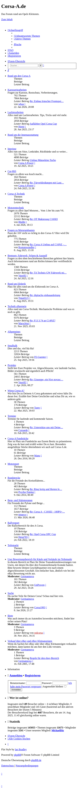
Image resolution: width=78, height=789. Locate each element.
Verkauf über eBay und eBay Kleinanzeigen (30, 641)
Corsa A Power (26, 163)
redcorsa (38, 632)
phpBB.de (36, 760)
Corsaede (23, 430)
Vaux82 (22, 275)
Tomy (37, 407)
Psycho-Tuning (26, 492)
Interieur (12, 148)
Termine (12, 416)
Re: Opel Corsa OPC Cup (43, 534)
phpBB (17, 754)
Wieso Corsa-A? (16, 390)
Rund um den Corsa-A (19, 75)
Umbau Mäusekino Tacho (43, 160)
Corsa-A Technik (16, 193)
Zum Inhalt (7, 19)
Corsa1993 (39, 607)
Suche (11, 593)
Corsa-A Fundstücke (18, 438)
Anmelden (15, 675)
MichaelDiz (58, 730)
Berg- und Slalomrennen (20, 500)
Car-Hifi (12, 171)
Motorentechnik (16, 207)
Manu (37, 455)
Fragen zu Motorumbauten (21, 230)
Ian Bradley (21, 749)
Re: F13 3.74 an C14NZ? (42, 320)
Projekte (12, 365)
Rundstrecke (14, 477)
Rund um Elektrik (17, 283)
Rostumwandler (26, 247)
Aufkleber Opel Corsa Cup (43, 123)
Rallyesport (13, 522)
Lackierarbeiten (15, 112)
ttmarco (22, 514)
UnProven (39, 585)
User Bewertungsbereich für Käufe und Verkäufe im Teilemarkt (40, 559)
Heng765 (23, 537)
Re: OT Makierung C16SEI (44, 219)
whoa (21, 104)
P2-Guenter (40, 357)
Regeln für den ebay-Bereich (44, 658)
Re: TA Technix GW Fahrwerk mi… (48, 272)
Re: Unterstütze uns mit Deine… (46, 427)
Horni (21, 126)
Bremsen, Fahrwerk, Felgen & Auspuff (27, 255)
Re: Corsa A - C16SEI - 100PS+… (47, 511)
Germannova (27, 576)
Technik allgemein (17, 306)
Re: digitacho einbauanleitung (45, 295)
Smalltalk (12, 345)
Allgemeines (14, 331)
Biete (10, 615)
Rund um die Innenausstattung (23, 134)
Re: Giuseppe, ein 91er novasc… (46, 379)
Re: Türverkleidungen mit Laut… (47, 182)
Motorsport (13, 463)
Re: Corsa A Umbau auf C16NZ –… (48, 244)
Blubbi (21, 222)
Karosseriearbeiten (17, 89)
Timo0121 (23, 298)
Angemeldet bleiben (54, 686)
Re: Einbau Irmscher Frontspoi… (47, 101)
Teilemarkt (13, 545)
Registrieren (33, 675)
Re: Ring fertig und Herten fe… (46, 489)
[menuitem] (27, 36)
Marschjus (23, 323)
